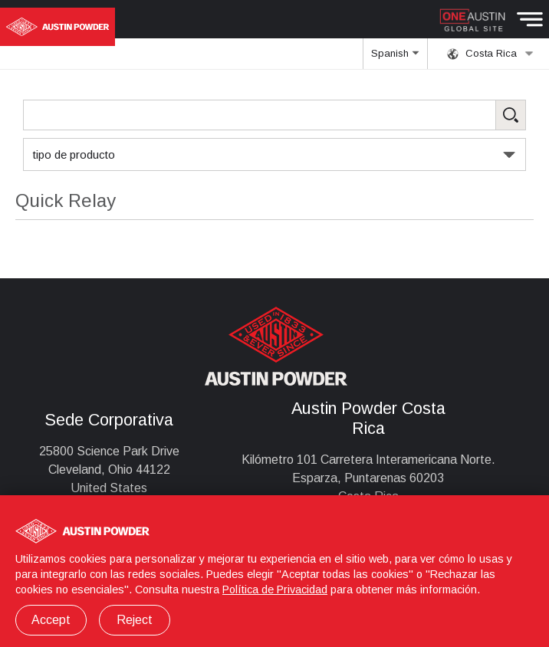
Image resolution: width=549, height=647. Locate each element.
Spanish (395, 58)
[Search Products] (274, 115)
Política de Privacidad (274, 589)
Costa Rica (490, 54)
